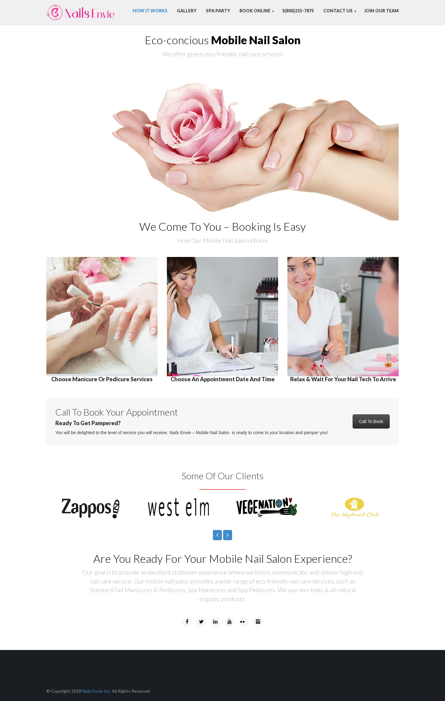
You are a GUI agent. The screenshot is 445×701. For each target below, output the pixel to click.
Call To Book (371, 421)
